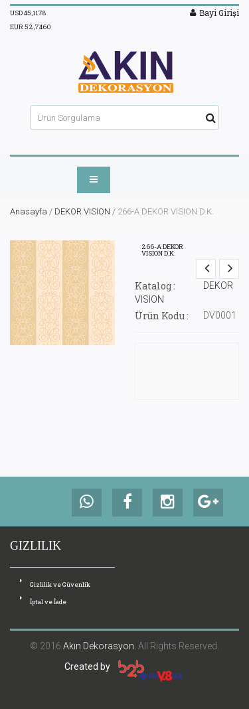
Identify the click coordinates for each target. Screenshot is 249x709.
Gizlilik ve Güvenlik (55, 584)
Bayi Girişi (214, 12)
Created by (124, 666)
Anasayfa (28, 211)
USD (28, 13)
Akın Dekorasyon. (99, 646)
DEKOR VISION (82, 211)
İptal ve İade (43, 601)
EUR (30, 27)
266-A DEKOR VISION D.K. (162, 250)
